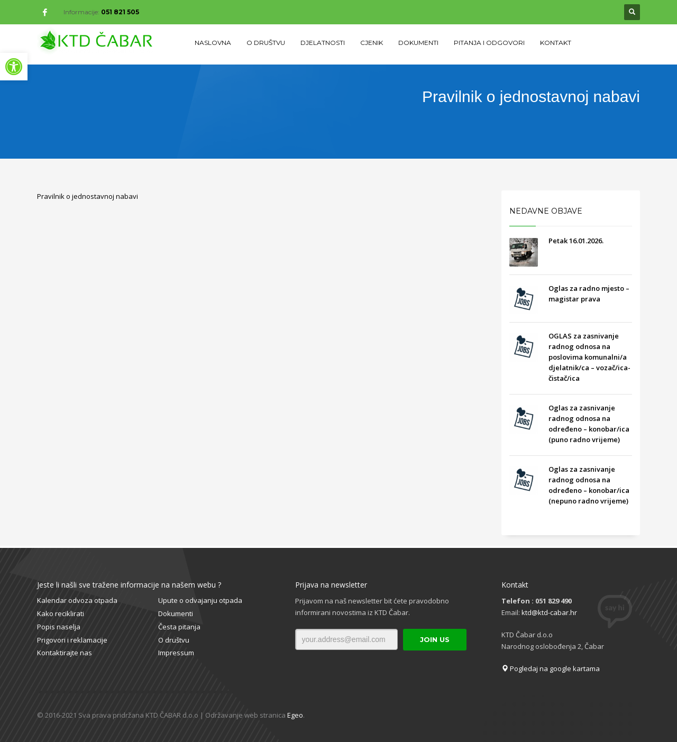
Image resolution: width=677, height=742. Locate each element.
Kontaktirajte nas (64, 652)
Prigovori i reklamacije (72, 640)
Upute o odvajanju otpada (200, 600)
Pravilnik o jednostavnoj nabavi (87, 196)
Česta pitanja (179, 626)
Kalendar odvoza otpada (77, 600)
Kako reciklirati (60, 613)
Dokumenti (175, 613)
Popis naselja (58, 626)
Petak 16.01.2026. (575, 240)
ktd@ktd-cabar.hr (549, 612)
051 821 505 (120, 12)
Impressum (176, 652)
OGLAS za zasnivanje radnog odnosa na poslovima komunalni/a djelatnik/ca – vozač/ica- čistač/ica (589, 357)
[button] (14, 66)
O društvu (173, 640)
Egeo (295, 715)
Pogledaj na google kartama (550, 668)
